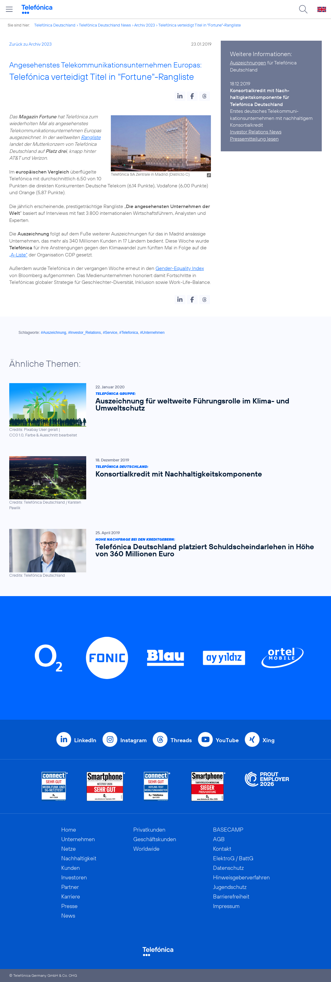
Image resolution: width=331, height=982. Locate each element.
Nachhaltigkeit (78, 858)
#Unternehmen (152, 332)
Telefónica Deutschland (54, 25)
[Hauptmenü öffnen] (9, 9)
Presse (69, 906)
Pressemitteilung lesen (254, 139)
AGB (219, 839)
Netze (68, 848)
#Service (110, 332)
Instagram (133, 740)
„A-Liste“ (18, 255)
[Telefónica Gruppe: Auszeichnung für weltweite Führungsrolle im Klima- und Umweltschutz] (162, 410)
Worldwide (146, 848)
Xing (269, 740)
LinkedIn (85, 740)
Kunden (70, 867)
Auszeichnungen (248, 62)
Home (68, 829)
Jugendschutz (230, 886)
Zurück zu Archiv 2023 (30, 44)
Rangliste (91, 137)
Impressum (226, 906)
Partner (70, 886)
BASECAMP (228, 829)
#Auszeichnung (53, 332)
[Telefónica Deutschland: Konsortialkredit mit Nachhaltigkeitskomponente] (162, 483)
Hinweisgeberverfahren (241, 877)
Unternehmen (78, 839)
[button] (180, 96)
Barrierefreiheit (231, 896)
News (68, 915)
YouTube (227, 740)
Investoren (74, 877)
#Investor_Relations (84, 332)
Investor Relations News (255, 132)
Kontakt (222, 848)
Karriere (70, 896)
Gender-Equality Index (179, 268)
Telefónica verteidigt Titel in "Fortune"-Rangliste (199, 25)
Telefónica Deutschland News (105, 25)
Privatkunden (149, 829)
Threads (181, 740)
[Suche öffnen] (303, 9)
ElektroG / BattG (233, 858)
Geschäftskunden (154, 839)
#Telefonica (128, 332)
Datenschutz (228, 867)
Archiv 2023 (144, 25)
